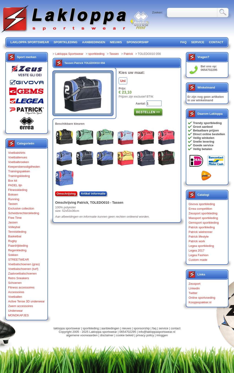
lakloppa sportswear (29, 42)
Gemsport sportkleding (204, 222)
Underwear (15, 310)
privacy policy (145, 335)
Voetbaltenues (17, 157)
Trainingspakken (19, 171)
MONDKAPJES (18, 315)
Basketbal (14, 236)
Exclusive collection (21, 208)
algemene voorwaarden (82, 335)
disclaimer (107, 335)
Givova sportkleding (202, 204)
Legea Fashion (199, 255)
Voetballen (15, 296)
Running (13, 199)
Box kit (12, 180)
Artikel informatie (93, 193)
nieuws (116, 42)
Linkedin (194, 288)
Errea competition (200, 208)
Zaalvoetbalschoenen (22, 273)
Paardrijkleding (18, 245)
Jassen (13, 222)
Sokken (13, 255)
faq (154, 328)
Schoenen (15, 283)
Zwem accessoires (20, 306)
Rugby (12, 241)
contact (216, 42)
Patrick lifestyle (199, 236)
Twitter (193, 293)
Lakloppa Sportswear (69, 54)
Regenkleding (17, 250)
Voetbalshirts (16, 152)
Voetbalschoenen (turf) (23, 269)
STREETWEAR (18, 259)
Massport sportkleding (203, 218)
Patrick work (197, 241)
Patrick (128, 54)
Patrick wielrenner (200, 232)
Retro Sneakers (18, 278)
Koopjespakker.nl (200, 302)
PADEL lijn (15, 185)
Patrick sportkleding (202, 227)
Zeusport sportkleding (203, 213)
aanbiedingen (93, 42)
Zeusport (194, 283)
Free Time (15, 217)
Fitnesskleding (17, 190)
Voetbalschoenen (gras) (24, 264)
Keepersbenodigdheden (24, 166)
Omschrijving (66, 193)
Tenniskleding (17, 231)
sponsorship (137, 42)
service (197, 42)
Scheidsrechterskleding (23, 213)
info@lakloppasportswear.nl (157, 332)
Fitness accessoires (21, 287)
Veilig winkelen (203, 138)
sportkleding (65, 42)
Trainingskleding (19, 176)
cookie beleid (125, 335)
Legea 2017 (196, 250)
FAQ (183, 42)
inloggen (162, 335)
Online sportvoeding (202, 297)
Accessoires (16, 292)
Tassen (13, 204)
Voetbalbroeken (18, 162)
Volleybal (14, 227)
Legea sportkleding (201, 246)
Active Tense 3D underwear (26, 301)
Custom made (198, 260)
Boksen (13, 194)
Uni (123, 81)
